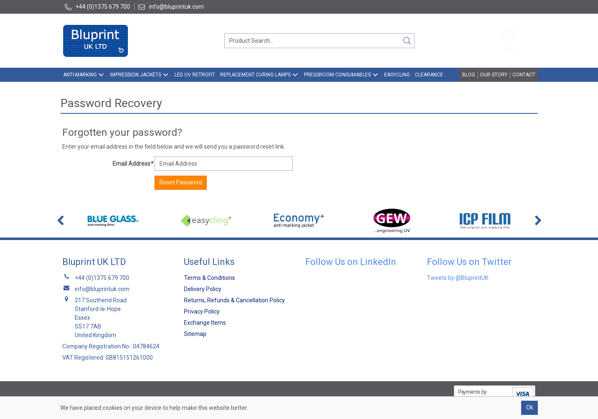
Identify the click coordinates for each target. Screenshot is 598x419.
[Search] (407, 41)
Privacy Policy (202, 311)
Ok (529, 407)
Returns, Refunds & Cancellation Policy (234, 300)
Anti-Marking (80, 75)
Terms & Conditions (209, 277)
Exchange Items (205, 322)
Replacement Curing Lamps (255, 75)
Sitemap (195, 334)
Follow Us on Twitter (469, 262)
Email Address (133, 164)
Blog (468, 75)
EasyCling (397, 75)
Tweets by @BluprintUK (457, 277)
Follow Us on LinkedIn (350, 262)
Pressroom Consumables (337, 75)
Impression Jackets (135, 75)
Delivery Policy (202, 289)
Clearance (429, 75)
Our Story (493, 75)
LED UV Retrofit (194, 75)
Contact (523, 75)
